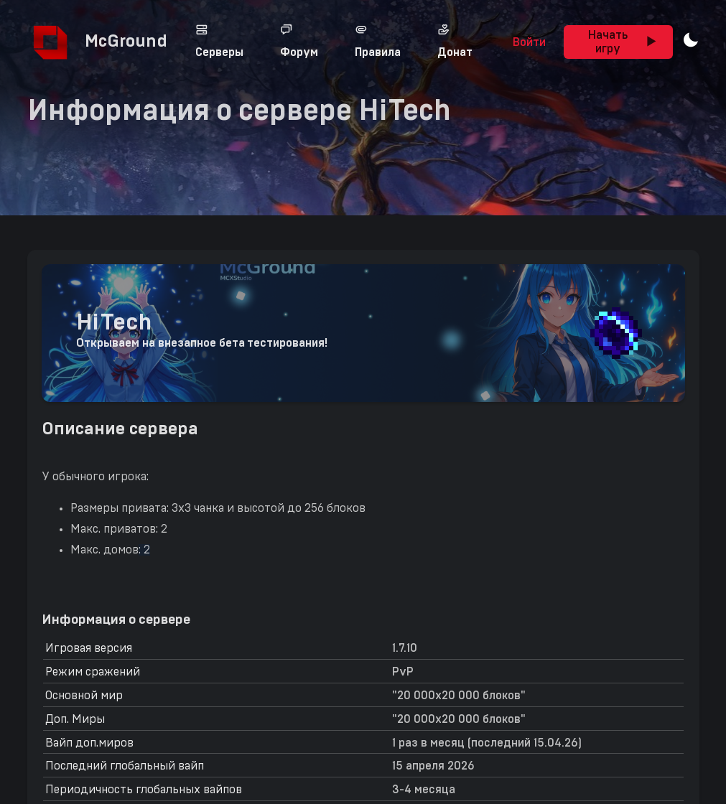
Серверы (219, 41)
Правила (378, 41)
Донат (455, 41)
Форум (299, 41)
